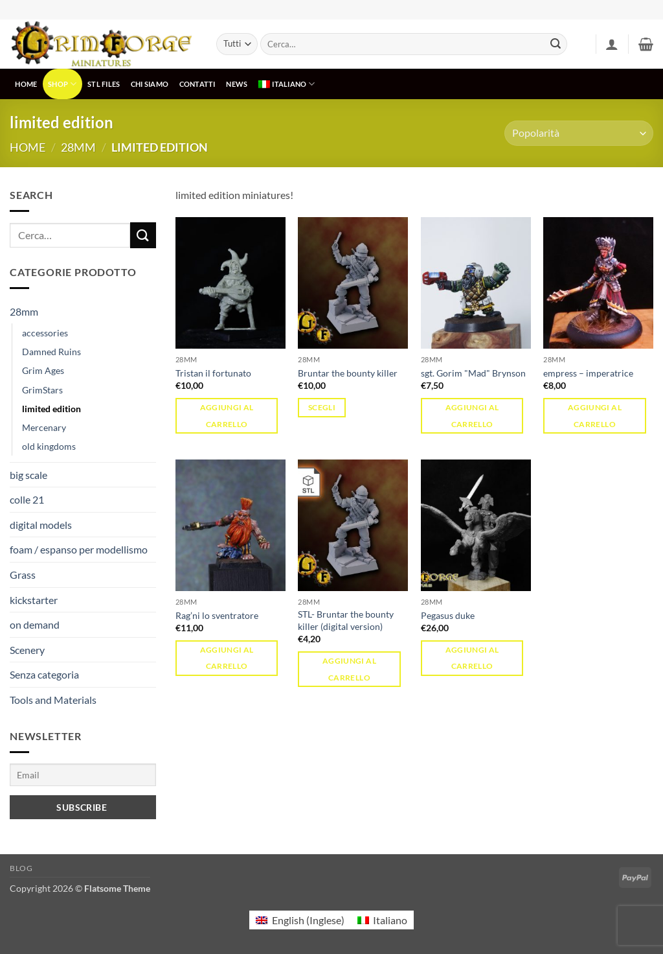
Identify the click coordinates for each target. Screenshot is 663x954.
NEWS (236, 84)
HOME (26, 84)
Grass (23, 574)
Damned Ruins (51, 351)
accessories (45, 332)
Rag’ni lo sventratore (216, 615)
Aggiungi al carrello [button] (227, 415)
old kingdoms (49, 446)
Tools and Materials (53, 699)
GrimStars (42, 389)
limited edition (51, 408)
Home (27, 147)
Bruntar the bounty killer (348, 372)
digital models (41, 524)
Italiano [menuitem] (390, 920)
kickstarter (34, 600)
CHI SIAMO (149, 84)
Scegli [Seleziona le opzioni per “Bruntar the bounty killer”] (321, 407)
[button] (611, 44)
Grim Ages (43, 370)
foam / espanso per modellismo (79, 549)
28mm (78, 147)
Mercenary (44, 427)
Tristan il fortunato (213, 372)
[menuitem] (286, 84)
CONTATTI (197, 84)
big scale (28, 475)
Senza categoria (44, 674)
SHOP (62, 84)
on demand (35, 624)
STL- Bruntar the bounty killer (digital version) (346, 620)
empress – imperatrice (588, 372)
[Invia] (556, 44)
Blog (21, 868)
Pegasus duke (448, 615)
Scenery (27, 650)
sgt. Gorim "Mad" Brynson (473, 372)
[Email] (83, 774)
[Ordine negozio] (578, 133)
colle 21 (27, 499)
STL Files (103, 84)
